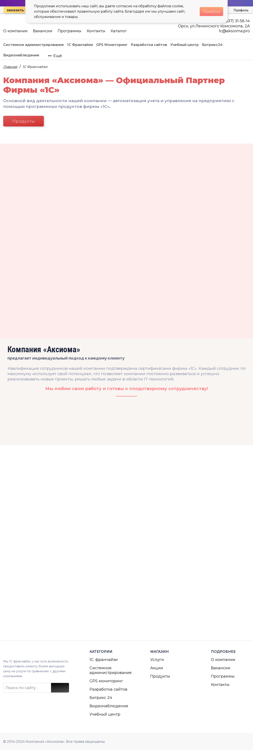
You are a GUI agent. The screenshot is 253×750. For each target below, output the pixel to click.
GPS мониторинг (106, 681)
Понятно (211, 11)
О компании (15, 31)
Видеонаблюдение (109, 706)
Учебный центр (105, 714)
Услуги (157, 659)
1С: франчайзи (104, 659)
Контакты (96, 31)
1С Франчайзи (34, 67)
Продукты (23, 121)
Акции (156, 668)
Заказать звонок (22, 9)
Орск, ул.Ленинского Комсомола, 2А (214, 26)
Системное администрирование (109, 670)
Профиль (241, 10)
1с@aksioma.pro (234, 31)
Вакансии (42, 31)
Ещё (55, 55)
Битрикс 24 (101, 697)
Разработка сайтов (108, 689)
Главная (10, 67)
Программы (69, 31)
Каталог (119, 31)
